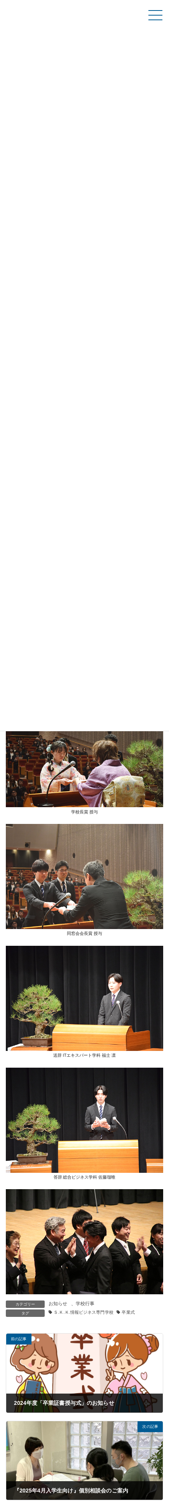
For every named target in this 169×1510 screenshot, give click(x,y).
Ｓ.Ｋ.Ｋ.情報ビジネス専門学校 (83, 1312)
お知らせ (58, 1303)
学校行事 (85, 1303)
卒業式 (128, 1312)
